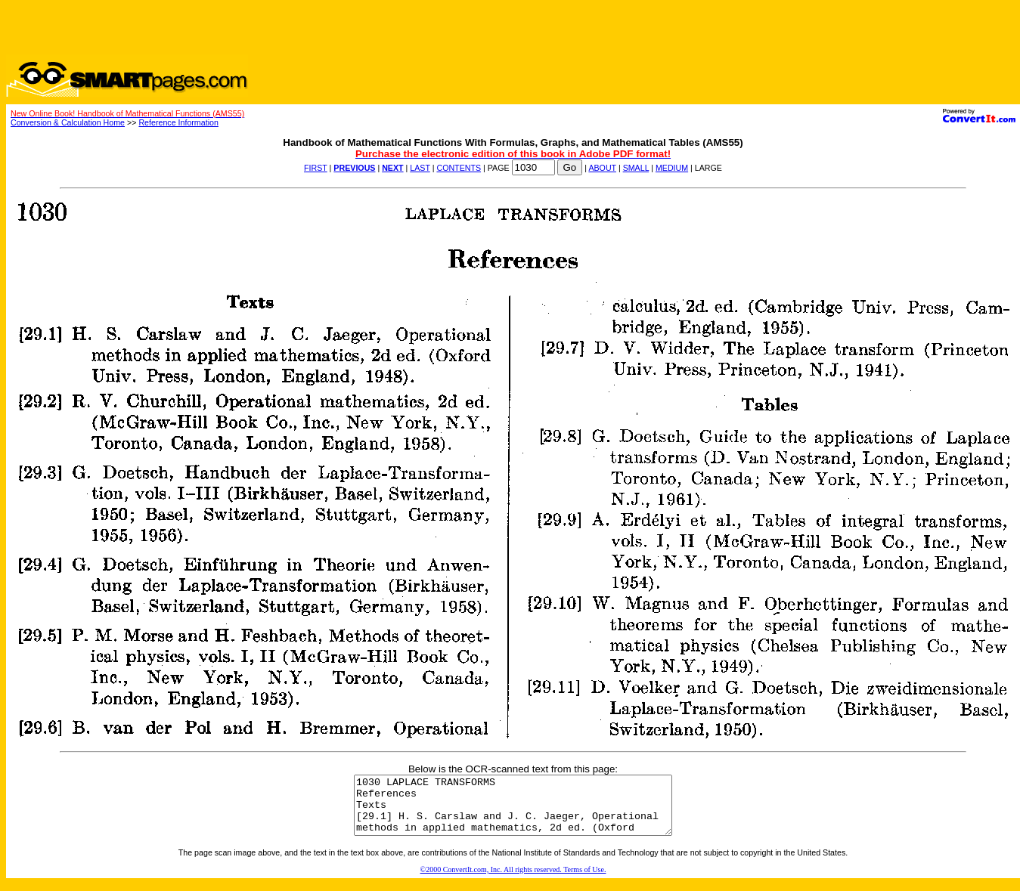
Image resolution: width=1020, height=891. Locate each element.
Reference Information (178, 122)
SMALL (636, 167)
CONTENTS (458, 167)
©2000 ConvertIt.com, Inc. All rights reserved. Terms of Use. (513, 881)
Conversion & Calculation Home (68, 122)
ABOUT (602, 167)
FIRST (315, 167)
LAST (419, 167)
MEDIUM (672, 167)
